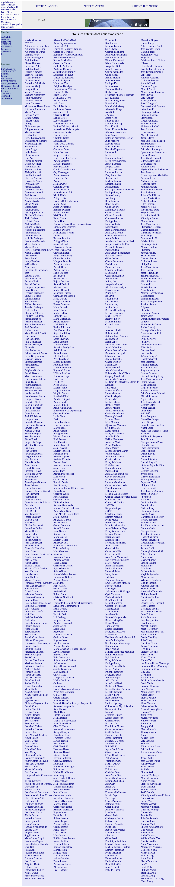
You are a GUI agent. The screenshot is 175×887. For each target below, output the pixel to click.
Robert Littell (112, 333)
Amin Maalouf (112, 367)
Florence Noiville (113, 735)
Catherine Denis (61, 149)
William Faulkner (62, 373)
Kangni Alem (31, 89)
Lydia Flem (59, 416)
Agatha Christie (32, 700)
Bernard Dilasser (61, 209)
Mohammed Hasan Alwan (37, 106)
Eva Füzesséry (60, 485)
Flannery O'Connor (114, 740)
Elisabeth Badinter (34, 215)
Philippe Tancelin (149, 594)
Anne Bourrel (31, 465)
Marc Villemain (148, 729)
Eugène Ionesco (61, 812)
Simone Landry (112, 195)
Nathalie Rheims (149, 181)
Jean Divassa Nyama (63, 232)
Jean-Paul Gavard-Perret (65, 545)
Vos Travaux (6, 98)
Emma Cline (31, 732)
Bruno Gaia (59, 491)
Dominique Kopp (113, 123)
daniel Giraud (60, 588)
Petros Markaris (113, 445)
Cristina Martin (112, 459)
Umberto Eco (60, 316)
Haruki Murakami (114, 654)
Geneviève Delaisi (62, 132)
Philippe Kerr (112, 83)
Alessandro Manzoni (115, 425)
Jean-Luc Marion (113, 442)
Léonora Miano (112, 534)
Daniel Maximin (113, 488)
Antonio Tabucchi (149, 585)
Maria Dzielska (60, 307)
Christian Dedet (61, 115)
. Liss (108, 327)
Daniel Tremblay (149, 637)
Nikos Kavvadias (113, 57)
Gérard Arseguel (33, 163)
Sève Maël (110, 387)
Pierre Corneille (32, 789)
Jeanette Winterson (150, 806)
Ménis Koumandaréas (116, 129)
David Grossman (61, 651)
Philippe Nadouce (114, 671)
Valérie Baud (31, 264)
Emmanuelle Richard (151, 189)
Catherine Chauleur (34, 666)
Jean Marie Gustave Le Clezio (120, 241)
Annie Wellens (148, 781)
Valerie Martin (112, 453)
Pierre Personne (113, 852)
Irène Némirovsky (114, 697)
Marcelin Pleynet (149, 54)
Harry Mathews (113, 468)
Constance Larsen (114, 218)
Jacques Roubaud (149, 272)
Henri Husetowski (62, 789)
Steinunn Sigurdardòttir (152, 465)
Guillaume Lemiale (114, 275)
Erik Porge (146, 74)
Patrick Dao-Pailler (34, 870)
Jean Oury (110, 783)
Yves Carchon (31, 571)
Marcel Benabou (33, 318)
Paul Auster (30, 195)
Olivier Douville (61, 258)
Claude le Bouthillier (115, 235)
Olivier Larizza (112, 212)
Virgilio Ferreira (61, 393)
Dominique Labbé (114, 158)
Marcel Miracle (112, 562)
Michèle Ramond (149, 135)
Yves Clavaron (32, 720)
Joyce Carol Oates (114, 749)
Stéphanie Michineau (115, 542)
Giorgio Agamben (33, 72)
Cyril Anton (30, 135)
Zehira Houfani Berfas (36, 353)
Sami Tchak (146, 600)
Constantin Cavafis (34, 611)
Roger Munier (112, 649)
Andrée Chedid (32, 669)
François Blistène (33, 399)
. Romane (145, 250)
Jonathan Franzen (62, 465)
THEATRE (6, 93)
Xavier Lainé (111, 178)
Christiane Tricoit (149, 643)
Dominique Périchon (115, 841)
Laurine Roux (147, 284)
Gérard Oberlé (112, 752)
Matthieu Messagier (115, 525)
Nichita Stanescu (149, 519)
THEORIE (5, 96)
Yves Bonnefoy (32, 436)
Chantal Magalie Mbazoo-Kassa (121, 496)
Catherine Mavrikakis (116, 485)
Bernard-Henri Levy (115, 310)
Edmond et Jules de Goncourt (68, 54)
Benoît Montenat (113, 600)
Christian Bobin (32, 410)
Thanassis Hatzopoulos (64, 720)
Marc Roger (147, 235)
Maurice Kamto (113, 46)
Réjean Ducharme (62, 281)
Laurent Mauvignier (115, 482)
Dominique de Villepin (64, 89)
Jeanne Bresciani (33, 488)
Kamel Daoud (31, 872)
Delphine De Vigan (62, 86)
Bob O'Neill (111, 746)
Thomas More (112, 611)
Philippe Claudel (33, 717)
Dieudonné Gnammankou (66, 605)
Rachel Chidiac (32, 683)
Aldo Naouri (111, 680)
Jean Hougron (60, 775)
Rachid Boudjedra (33, 453)
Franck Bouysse (32, 468)
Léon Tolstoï (147, 614)
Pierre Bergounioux (34, 356)
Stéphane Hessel (61, 752)
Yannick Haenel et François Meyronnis (72, 703)
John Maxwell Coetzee (36, 735)
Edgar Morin (111, 623)
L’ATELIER (6, 79)
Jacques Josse (60, 852)
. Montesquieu (112, 608)
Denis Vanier (147, 683)
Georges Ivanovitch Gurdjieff (67, 689)
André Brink (31, 496)
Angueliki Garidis (62, 519)
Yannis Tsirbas (148, 657)
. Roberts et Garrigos (151, 227)
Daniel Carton (31, 591)
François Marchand (114, 433)
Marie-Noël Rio (148, 206)
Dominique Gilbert (62, 577)
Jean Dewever (60, 183)
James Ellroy (59, 336)
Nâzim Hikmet (60, 755)
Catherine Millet (113, 551)
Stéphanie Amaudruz (35, 109)
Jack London (111, 338)
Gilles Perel (111, 838)
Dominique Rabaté (150, 112)
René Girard (59, 585)
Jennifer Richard (149, 186)
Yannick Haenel (61, 700)
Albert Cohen (31, 738)
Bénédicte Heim (61, 735)
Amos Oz (110, 786)
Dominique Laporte (115, 209)
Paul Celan (30, 620)
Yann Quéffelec (148, 100)
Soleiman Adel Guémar (65, 660)
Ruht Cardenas (32, 577)
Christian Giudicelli (63, 597)
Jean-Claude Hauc (62, 723)
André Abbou (31, 60)
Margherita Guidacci (63, 677)
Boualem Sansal (149, 359)
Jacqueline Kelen (113, 66)
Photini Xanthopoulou (152, 826)
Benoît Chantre (32, 646)
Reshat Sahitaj (148, 327)
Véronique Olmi (113, 760)
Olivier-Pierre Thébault (152, 603)
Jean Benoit (30, 336)
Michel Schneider (149, 396)
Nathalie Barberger (34, 238)
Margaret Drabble (62, 261)
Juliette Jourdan (61, 858)
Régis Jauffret (60, 829)
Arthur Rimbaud (149, 201)
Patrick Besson (32, 373)
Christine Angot (32, 126)
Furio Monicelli (113, 585)
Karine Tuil (146, 660)
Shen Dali (29, 847)
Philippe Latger (112, 221)
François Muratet (113, 660)
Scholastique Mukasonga (117, 643)
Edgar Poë (146, 57)
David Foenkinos (61, 422)
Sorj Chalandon (32, 631)
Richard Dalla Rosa (34, 852)
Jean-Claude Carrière (35, 585)
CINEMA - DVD (8, 71)
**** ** (29, 43)
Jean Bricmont (32, 494)
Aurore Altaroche (33, 100)
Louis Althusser (32, 103)
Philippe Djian (60, 241)
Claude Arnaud (32, 155)
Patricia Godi (59, 614)
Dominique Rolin (149, 244)
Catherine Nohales (114, 729)
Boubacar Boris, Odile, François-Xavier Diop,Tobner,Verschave (73, 225)
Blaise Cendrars (32, 626)
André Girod (59, 591)
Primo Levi (110, 293)
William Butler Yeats (151, 838)
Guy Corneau (31, 786)
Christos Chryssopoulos (11, 24)
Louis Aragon (31, 149)
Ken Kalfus (110, 43)
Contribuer (6, 51)
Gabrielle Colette (33, 749)
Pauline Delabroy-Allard (65, 126)
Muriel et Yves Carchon (36, 568)
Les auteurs (6, 49)
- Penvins (110, 835)
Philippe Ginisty (61, 580)
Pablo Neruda (112, 700)
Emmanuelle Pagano (115, 792)
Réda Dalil (30, 849)
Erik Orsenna (111, 769)
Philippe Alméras (33, 97)
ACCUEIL (6, 37)
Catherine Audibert (34, 189)
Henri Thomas (148, 605)
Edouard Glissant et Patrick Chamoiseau (73, 603)
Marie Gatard (60, 537)
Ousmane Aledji (32, 86)
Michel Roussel (148, 281)
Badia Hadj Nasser (114, 686)
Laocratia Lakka (113, 183)
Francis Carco (31, 574)
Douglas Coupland (34, 806)
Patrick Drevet (60, 267)
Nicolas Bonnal (32, 430)
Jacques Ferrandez (62, 390)
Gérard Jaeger (60, 821)
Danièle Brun (31, 519)
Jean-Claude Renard (151, 158)
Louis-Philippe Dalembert (37, 844)
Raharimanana (148, 132)
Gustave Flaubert (61, 413)
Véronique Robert (149, 218)
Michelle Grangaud (62, 634)
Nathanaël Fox (60, 453)
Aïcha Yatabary (148, 835)
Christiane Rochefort (151, 232)
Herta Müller (111, 646)
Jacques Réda (147, 138)
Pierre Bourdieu (32, 462)
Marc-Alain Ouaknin (115, 778)
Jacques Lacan (112, 166)
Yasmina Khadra (113, 89)
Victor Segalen (148, 407)
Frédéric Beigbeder (34, 293)
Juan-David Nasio (114, 683)
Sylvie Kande (112, 49)
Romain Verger (148, 712)
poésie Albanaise (33, 40)
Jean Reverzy (147, 172)
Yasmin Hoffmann (62, 758)
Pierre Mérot (111, 519)
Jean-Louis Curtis (33, 812)
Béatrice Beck (31, 281)
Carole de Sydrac (61, 80)
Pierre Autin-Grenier (35, 198)
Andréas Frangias (62, 459)
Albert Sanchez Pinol (151, 46)
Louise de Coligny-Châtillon (67, 49)
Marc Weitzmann (149, 778)
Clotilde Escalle (61, 356)
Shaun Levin (111, 298)
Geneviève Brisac (33, 499)
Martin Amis (31, 112)
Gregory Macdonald (115, 376)
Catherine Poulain (149, 80)
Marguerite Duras (62, 301)
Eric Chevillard (32, 680)
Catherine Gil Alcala (35, 83)
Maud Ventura (148, 703)
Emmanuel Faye (61, 376)
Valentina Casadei (33, 594)
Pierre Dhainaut (61, 189)
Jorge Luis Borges (33, 442)
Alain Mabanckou (114, 370)
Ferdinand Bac (32, 209)
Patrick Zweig (148, 875)
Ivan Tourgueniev (149, 620)
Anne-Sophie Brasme (35, 482)
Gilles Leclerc (112, 258)
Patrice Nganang (113, 703)
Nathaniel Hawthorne (64, 729)
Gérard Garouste (61, 525)
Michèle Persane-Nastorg (117, 847)
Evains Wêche (148, 766)
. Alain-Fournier (32, 77)
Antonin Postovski (150, 77)
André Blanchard (33, 384)
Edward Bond (31, 427)
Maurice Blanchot (33, 390)
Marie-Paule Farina (62, 367)
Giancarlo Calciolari (35, 548)
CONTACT (6, 44)
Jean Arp (29, 158)
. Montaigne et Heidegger (117, 591)
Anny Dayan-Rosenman (65, 43)
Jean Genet (58, 554)
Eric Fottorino (60, 442)
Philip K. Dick (60, 198)
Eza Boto (29, 448)
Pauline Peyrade (8, 9)
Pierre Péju (110, 826)
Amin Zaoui (147, 858)
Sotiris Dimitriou (61, 212)
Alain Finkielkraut (62, 407)
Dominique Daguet (34, 841)
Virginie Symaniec (150, 574)
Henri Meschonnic (114, 522)
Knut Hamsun (60, 709)
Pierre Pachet (111, 789)
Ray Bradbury (31, 476)
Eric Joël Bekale (33, 295)
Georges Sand (147, 350)
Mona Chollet (31, 689)
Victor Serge (147, 427)
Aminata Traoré (148, 634)
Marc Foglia (59, 427)
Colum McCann (113, 499)
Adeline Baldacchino (35, 229)
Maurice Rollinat (149, 247)
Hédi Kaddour (60, 870)
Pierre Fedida (60, 384)
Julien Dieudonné (62, 206)
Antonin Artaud (32, 166)
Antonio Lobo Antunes (116, 336)
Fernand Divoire (61, 238)
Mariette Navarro (113, 692)
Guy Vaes (145, 671)
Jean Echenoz (60, 310)
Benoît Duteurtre (61, 304)
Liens (3, 54)
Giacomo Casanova (34, 597)
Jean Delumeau (60, 146)
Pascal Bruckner (33, 516)
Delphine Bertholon (34, 370)
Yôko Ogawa (111, 758)
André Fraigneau (61, 456)
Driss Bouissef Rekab (151, 146)
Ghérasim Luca (112, 356)
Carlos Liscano (112, 324)
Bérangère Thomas (150, 608)
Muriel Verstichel (149, 717)
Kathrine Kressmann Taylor (118, 138)
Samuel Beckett (32, 284)
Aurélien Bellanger (34, 307)
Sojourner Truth (149, 482)
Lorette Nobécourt (114, 717)
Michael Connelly (33, 769)
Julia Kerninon (112, 80)
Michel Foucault (61, 445)
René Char (30, 657)
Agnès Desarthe (8, 2)
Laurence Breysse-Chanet (37, 491)
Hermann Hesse (61, 749)
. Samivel (145, 341)
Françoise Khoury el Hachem (119, 94)
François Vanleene (150, 686)
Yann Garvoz (59, 531)
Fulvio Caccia (31, 537)
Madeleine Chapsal (34, 651)
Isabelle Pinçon (112, 870)
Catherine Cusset (33, 818)
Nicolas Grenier (61, 643)
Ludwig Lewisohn (114, 313)
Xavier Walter (148, 763)
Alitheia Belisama (33, 304)
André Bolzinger (33, 416)
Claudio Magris (113, 396)
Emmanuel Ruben (149, 298)
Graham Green (60, 637)
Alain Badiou (31, 218)
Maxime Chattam (33, 663)
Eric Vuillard (147, 749)
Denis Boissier (32, 413)
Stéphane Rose (148, 255)
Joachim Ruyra (148, 304)
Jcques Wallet (147, 758)
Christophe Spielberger (152, 516)
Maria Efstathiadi (62, 318)
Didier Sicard (147, 456)
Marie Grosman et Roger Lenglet (69, 649)
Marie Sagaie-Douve (151, 324)
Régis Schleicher (149, 387)
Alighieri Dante (32, 864)
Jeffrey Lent (111, 281)
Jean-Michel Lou (113, 347)
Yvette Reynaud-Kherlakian (154, 175)
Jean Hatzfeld (60, 717)
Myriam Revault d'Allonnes (154, 169)
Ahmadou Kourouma (115, 132)
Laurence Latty (112, 224)
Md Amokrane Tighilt (151, 611)
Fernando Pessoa (113, 858)
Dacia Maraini (112, 430)
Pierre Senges (147, 422)
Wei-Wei (145, 769)
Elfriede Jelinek (61, 844)
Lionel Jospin (60, 849)
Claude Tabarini (149, 582)
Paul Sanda (146, 353)
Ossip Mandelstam (114, 413)
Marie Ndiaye (112, 694)
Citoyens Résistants (150, 161)
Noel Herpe (59, 743)
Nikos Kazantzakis (114, 63)
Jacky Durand (60, 298)
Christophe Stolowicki (152, 551)
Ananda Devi (59, 181)
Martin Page (111, 795)
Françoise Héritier (62, 738)
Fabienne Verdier (149, 706)
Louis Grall (59, 628)
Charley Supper (148, 560)
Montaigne (110, 588)
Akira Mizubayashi (9, 7)
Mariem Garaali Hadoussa (66, 508)
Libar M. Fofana (61, 425)
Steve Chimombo (33, 686)
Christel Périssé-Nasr (115, 844)
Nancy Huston (60, 792)
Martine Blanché (33, 387)
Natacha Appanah (33, 143)
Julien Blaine (31, 382)
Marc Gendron (60, 551)
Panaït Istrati (59, 815)
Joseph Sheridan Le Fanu (117, 244)
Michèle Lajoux (113, 181)
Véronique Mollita (114, 580)
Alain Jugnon (60, 867)
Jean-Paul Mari (112, 436)
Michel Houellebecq (63, 772)
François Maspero (114, 462)
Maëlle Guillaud (61, 680)
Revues (4, 91)
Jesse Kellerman (113, 69)
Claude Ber (30, 347)
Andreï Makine (112, 407)
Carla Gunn (59, 686)
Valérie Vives (147, 738)
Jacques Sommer (149, 494)
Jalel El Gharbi (60, 324)
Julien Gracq (59, 626)
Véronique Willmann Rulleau (155, 795)
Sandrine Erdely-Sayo (64, 347)
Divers (56, 235)
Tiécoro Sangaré (149, 356)
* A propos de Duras (35, 51)
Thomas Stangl (148, 522)
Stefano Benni (32, 330)
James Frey (59, 471)
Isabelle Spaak (148, 514)
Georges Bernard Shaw (152, 442)
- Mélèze (109, 511)
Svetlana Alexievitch (35, 94)
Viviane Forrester (62, 436)
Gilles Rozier (147, 295)
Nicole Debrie (60, 100)
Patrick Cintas (32, 706)
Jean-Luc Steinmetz (150, 534)
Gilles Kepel (111, 74)
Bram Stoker (147, 545)
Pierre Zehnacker (149, 861)
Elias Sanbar (147, 347)
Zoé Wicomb (147, 792)
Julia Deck (58, 103)
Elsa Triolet (146, 649)
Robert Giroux (60, 594)
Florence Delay (60, 135)
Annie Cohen (31, 746)
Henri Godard (60, 608)
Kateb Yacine (147, 832)
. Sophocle (146, 496)
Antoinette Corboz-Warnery (38, 783)
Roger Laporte (112, 204)
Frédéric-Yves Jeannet (64, 838)
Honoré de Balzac (62, 46)
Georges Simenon (149, 471)
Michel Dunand (61, 290)
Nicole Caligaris (33, 557)
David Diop (59, 221)
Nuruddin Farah (61, 364)
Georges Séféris (148, 405)
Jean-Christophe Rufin (152, 301)
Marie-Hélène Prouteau (152, 92)
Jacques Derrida (61, 155)
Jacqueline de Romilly (64, 72)
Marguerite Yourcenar (151, 847)
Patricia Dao (31, 867)
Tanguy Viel (147, 726)
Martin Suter (147, 565)
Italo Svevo (146, 568)
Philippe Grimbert (62, 646)
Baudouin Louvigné (115, 353)
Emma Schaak (148, 382)
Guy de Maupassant (115, 476)
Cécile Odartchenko (115, 755)
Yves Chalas (31, 634)
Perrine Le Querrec (114, 247)
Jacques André (32, 120)
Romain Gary (60, 534)
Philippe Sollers (149, 485)
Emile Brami (31, 479)
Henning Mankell (113, 416)
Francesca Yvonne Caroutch (38, 582)
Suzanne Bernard (33, 359)
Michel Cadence (33, 539)
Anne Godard (60, 611)
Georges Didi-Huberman (65, 201)
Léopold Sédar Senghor (152, 425)
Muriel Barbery (32, 244)
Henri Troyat (147, 654)
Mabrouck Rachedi (150, 126)
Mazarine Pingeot (149, 40)
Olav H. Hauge (60, 726)
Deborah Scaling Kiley (152, 376)
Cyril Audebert (32, 183)
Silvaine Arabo (32, 146)
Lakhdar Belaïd (32, 298)
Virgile (144, 735)
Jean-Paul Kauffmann (116, 54)
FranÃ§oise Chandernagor (38, 643)
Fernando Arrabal (33, 161)
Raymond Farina (61, 370)
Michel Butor (31, 531)
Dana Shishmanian (150, 448)
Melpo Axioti (31, 204)
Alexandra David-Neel (64, 40)
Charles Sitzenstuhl (150, 476)
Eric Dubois (59, 275)
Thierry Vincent (148, 732)
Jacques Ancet (32, 115)
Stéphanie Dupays (62, 293)
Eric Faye (58, 382)
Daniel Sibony (148, 453)
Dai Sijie (145, 468)
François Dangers (33, 858)
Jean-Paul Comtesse (34, 763)
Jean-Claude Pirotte (150, 49)
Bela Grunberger (61, 657)
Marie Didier (59, 204)
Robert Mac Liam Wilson (117, 373)
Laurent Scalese (148, 373)
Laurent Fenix (60, 387)
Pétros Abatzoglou (34, 57)
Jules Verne (146, 715)
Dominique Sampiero (151, 344)
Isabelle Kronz (112, 143)
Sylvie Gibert (60, 571)
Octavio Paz (111, 821)
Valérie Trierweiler (150, 646)
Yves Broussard (32, 514)
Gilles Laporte (112, 206)
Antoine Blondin (33, 407)
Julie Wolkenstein (149, 818)
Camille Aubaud (33, 175)
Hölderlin (58, 763)
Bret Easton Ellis (61, 330)
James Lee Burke (33, 528)
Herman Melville (113, 516)
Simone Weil (147, 772)
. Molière (109, 577)
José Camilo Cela (33, 617)
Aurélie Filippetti (61, 399)
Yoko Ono (110, 766)
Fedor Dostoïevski (62, 250)
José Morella (111, 614)
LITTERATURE (8, 81)
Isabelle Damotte (33, 855)
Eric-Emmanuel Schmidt (153, 393)
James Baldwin (32, 232)
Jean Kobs (110, 112)
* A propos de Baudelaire (37, 46)
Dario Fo (57, 419)
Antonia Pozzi (148, 83)
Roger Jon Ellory (61, 333)
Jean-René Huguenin (63, 783)
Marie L (109, 155)
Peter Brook (30, 511)
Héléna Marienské (114, 439)
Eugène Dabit (31, 829)
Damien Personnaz (114, 849)
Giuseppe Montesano (115, 605)
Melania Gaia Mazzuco (116, 494)
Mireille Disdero (61, 229)
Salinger (145, 336)
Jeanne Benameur (33, 321)
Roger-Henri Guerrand (64, 666)
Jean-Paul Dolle (61, 244)
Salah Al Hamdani (34, 74)
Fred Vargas (147, 689)
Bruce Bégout (31, 290)
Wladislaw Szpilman (151, 580)
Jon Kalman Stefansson (152, 525)
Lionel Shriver (148, 450)
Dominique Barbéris (35, 241)
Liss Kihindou (112, 97)
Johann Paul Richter (151, 195)
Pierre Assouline (33, 169)
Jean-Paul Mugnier (114, 640)
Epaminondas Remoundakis (154, 152)
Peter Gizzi (58, 600)
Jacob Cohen (31, 743)
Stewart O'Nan (112, 743)
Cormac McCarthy (114, 502)
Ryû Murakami (112, 657)
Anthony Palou (112, 804)
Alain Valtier (147, 677)
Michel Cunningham (35, 809)
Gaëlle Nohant (112, 732)
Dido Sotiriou (147, 505)
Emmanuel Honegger (63, 766)
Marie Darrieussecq (34, 875)
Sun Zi (144, 864)
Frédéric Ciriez (32, 712)
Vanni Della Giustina (63, 143)
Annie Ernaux (60, 353)
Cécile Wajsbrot (149, 755)
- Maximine (111, 491)
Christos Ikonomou (62, 806)
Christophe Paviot (114, 818)
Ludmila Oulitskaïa (114, 781)
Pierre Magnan (112, 393)
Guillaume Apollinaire (36, 140)
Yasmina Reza (148, 178)
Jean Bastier (31, 255)
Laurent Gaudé (60, 539)
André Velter (147, 694)
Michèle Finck (60, 405)
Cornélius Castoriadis (35, 605)
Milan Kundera (112, 146)
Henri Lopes (111, 341)
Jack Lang (110, 198)
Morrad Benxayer (33, 344)
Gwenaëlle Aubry (33, 181)
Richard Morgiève (114, 620)
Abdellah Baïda (32, 224)
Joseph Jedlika (60, 841)
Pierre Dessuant (61, 175)
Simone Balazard (33, 227)
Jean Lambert (112, 186)
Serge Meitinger (113, 508)
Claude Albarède (33, 80)
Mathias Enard (60, 344)
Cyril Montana (112, 594)
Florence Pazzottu (114, 824)
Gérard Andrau (32, 117)
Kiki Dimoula (60, 215)
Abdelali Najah (112, 677)
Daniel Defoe (60, 117)
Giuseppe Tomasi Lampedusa (119, 189)
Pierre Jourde (59, 861)
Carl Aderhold (32, 69)
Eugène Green (60, 640)
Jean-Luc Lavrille (114, 232)
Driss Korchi (111, 126)
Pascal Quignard (149, 103)
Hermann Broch (32, 508)
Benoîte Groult (60, 654)
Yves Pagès (110, 798)
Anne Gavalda (60, 542)
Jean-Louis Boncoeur (35, 425)
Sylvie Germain (61, 568)
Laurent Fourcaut (61, 450)
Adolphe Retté (148, 166)
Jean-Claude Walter (150, 760)
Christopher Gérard (62, 565)
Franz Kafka (111, 40)
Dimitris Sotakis (149, 502)
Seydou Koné (112, 120)
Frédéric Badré (32, 221)
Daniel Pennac (112, 832)
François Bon (31, 419)
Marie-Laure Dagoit (34, 838)
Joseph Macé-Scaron (115, 379)
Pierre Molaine (112, 571)
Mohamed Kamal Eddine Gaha (68, 488)
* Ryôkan (145, 307)
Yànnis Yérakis (148, 841)
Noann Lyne (111, 364)
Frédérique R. (147, 109)
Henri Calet (30, 551)
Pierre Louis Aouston (35, 138)
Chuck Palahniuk (113, 801)
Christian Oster (112, 772)
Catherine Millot (113, 554)
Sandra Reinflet (148, 143)
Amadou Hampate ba (63, 706)
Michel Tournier (149, 626)
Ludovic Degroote (62, 120)
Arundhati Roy (148, 290)
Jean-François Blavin (35, 396)
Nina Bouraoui (7, 27)
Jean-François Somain (152, 491)
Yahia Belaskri (32, 301)
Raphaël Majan (112, 405)
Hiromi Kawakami (114, 60)
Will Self (145, 413)
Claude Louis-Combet (116, 350)
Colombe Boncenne (34, 422)
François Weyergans (151, 783)
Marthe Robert (148, 221)
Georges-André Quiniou (153, 106)
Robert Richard (148, 183)
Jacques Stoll (147, 548)
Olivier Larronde (113, 215)
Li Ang (28, 123)
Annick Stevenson (150, 539)
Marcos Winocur (149, 804)
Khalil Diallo (59, 195)
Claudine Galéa (61, 499)
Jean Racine (147, 129)
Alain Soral (146, 499)
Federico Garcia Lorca (116, 344)
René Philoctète (113, 864)
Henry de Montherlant (64, 57)
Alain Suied (147, 557)
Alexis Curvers (32, 815)
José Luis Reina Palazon (153, 140)
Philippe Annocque (34, 129)
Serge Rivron (147, 212)
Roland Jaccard (60, 818)
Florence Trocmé (149, 651)
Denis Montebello (114, 597)
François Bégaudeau (35, 287)
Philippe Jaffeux (61, 824)
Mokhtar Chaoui (33, 649)
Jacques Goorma (61, 620)
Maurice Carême (33, 580)
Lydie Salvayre (7, 17)
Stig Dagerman (32, 835)
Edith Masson (112, 465)
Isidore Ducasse (61, 278)
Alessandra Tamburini (152, 591)
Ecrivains (5, 74)
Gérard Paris (111, 815)
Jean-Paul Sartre (149, 367)
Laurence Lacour (113, 172)
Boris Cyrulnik (32, 821)
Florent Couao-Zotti (34, 798)
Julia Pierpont (112, 867)
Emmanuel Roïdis (150, 238)
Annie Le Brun (112, 238)
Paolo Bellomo (32, 310)
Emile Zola (146, 867)
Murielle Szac (147, 577)
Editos (4, 76)
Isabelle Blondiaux (34, 405)
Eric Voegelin (147, 740)
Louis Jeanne (59, 832)
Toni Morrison (112, 626)
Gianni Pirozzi (148, 51)
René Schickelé (148, 384)
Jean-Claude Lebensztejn (117, 252)
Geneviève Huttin (62, 795)
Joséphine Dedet (61, 112)
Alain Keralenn (112, 77)
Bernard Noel (112, 723)
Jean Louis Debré (62, 97)
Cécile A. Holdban (62, 760)
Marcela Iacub (60, 804)
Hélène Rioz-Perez (150, 209)
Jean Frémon (59, 468)
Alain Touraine (148, 617)
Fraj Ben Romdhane (34, 316)
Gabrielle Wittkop (149, 809)
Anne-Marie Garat (62, 511)
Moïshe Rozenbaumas (152, 293)
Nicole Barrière (32, 252)
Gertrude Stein (148, 528)
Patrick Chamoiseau (34, 637)
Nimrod (109, 712)
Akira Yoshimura (149, 844)
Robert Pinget (147, 43)
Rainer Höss (59, 769)
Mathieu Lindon (113, 321)
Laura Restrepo (148, 163)
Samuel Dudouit (61, 284)
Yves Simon (147, 473)
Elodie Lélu (111, 272)
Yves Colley (31, 752)
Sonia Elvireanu (61, 338)
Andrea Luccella (113, 359)
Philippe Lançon (113, 192)
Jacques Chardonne (34, 660)
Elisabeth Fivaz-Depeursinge (67, 410)
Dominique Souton (150, 511)
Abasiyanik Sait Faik (151, 333)
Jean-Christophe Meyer (116, 528)
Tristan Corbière (33, 781)
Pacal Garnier (60, 522)
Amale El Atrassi (61, 321)
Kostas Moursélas (114, 628)
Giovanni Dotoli (61, 252)
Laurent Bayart (32, 275)
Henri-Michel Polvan (151, 66)
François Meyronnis (115, 531)
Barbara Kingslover (115, 100)
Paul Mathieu (112, 471)
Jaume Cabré (31, 534)
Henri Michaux (112, 537)
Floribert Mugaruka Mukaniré (120, 637)
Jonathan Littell (113, 330)
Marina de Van (60, 83)
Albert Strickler (148, 554)
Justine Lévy (111, 307)
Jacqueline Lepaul (114, 284)
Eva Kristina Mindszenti (117, 560)
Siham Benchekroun (35, 324)
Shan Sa (145, 310)
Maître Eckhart (60, 313)
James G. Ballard (33, 235)
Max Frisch (59, 476)
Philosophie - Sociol (10, 86)
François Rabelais (149, 115)
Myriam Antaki (32, 132)
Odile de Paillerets (62, 66)
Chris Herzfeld (60, 746)
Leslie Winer (147, 801)
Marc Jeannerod (61, 835)
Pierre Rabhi (147, 117)
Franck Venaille (148, 697)
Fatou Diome (7, 12)
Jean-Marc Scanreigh (151, 379)
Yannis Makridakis (114, 410)
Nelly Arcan (31, 152)
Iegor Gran (58, 631)
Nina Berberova (32, 350)
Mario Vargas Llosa (150, 692)
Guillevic (58, 683)
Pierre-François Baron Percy (39, 250)
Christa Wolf (147, 812)
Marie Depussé (60, 152)
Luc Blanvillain (32, 393)
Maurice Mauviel (113, 479)
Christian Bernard (33, 361)
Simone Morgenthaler (116, 617)
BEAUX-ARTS (8, 69)
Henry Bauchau (32, 261)
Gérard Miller (112, 548)
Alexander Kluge (113, 109)
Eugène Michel (112, 539)
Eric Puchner (147, 97)
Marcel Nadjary (113, 669)
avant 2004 (6, 42)
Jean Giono (59, 582)
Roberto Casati (32, 600)
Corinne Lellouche (114, 270)
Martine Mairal (112, 402)
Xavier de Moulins (62, 60)
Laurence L (110, 152)
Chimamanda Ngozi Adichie (119, 706)
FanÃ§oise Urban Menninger (155, 663)
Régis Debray (60, 94)
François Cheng (32, 671)
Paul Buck (30, 522)
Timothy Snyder (149, 479)
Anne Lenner (111, 278)
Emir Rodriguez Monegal (117, 582)
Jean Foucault (60, 448)
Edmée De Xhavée (62, 92)
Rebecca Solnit (148, 488)
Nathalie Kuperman (115, 149)
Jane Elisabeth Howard (64, 778)
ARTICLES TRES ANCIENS (145, 6)
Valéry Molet (111, 574)
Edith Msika (111, 634)
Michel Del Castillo (63, 123)
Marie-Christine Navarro (117, 689)
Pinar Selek (146, 410)
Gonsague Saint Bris (151, 330)
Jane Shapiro (147, 439)
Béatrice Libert (112, 318)
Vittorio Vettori (148, 720)
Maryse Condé (32, 766)
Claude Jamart (60, 826)
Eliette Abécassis (33, 63)
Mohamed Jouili (61, 855)
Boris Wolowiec (149, 821)
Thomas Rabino (149, 123)
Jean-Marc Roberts (150, 224)
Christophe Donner (62, 247)
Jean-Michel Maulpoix (116, 473)
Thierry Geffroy (61, 548)
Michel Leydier (112, 316)
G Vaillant (146, 674)
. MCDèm (110, 505)
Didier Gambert (61, 502)
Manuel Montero (113, 603)
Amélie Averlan (32, 201)
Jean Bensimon (32, 338)
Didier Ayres (31, 206)
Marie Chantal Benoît (35, 333)
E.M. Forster (59, 439)
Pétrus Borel (31, 439)
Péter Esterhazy (61, 359)
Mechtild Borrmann (34, 445)
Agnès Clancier (32, 715)
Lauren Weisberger (150, 775)
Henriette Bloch (32, 402)
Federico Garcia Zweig (152, 878)
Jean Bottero (31, 450)
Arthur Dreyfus (60, 270)
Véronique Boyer (33, 473)
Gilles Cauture (32, 608)
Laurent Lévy (112, 304)
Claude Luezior (112, 361)
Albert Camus (31, 562)
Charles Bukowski (34, 525)
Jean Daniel (30, 861)
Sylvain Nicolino (113, 709)
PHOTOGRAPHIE (9, 88)
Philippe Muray (113, 663)
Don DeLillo (59, 140)
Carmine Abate (32, 54)
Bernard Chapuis (33, 654)
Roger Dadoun (32, 832)
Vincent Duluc (60, 287)
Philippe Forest (60, 433)
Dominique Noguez (115, 726)
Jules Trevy (146, 640)
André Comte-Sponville (36, 760)
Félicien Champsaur (34, 640)
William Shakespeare (151, 436)
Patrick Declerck (61, 106)
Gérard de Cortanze (63, 51)
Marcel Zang (147, 855)
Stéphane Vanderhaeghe (152, 680)
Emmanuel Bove (33, 471)
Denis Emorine (60, 341)
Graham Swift (148, 571)
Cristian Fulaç (60, 479)
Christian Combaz (33, 755)
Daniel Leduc (112, 264)
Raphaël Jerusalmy (62, 847)
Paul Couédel (31, 801)
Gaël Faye (58, 379)
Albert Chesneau (33, 674)
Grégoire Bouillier (34, 456)
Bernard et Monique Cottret (38, 795)
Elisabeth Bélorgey (34, 313)
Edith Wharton (148, 786)
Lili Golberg (59, 617)
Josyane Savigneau (150, 370)
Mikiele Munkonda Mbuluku (119, 651)
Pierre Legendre (113, 267)
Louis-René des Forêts (64, 158)
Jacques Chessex (33, 677)
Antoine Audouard (34, 192)
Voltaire (145, 743)
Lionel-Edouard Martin (116, 450)
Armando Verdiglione (151, 709)
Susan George (60, 562)
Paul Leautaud (112, 250)
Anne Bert (30, 367)
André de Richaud (62, 69)
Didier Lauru (111, 227)
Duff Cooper (31, 772)
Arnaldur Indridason (63, 809)
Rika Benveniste (33, 341)
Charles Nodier (112, 720)
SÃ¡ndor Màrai (112, 427)
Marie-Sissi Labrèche (115, 161)
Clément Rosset (148, 258)
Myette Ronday (148, 252)
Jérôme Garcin (60, 516)
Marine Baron (31, 247)
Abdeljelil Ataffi (33, 172)
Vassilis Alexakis (33, 92)
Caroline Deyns (61, 186)
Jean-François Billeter (35, 379)
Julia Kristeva (112, 140)
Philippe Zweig (148, 870)
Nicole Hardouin (61, 715)
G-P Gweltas (59, 694)
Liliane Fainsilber (62, 361)
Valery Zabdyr (148, 852)
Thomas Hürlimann (63, 786)
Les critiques (6, 47)
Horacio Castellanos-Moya (38, 603)
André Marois (112, 448)
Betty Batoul (31, 258)
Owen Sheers (147, 445)
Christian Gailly (61, 494)
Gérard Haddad (60, 697)
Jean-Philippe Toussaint (152, 631)
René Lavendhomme (115, 229)
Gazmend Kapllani (114, 51)
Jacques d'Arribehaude (36, 826)
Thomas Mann (112, 419)
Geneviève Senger (150, 419)
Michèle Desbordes (62, 163)
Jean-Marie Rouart (150, 267)
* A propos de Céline (35, 49)
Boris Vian (146, 723)
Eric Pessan (111, 855)
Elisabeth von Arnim (10, 14)
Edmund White (148, 789)
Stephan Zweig (148, 872)
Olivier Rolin (147, 241)
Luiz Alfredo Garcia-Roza (66, 514)
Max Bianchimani (33, 376)
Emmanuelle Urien (150, 669)
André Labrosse (113, 163)
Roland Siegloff (148, 462)
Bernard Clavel (32, 723)
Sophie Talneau (148, 588)
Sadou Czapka (32, 824)
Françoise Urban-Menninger (8, 20)
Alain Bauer (31, 267)
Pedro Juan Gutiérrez (63, 692)
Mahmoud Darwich (34, 878)
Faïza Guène (59, 663)
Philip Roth (146, 264)
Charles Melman (113, 514)
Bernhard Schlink (149, 390)
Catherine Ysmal (149, 849)
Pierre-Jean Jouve (62, 864)
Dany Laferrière (113, 175)
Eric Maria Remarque (151, 149)
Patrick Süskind (148, 562)
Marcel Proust (148, 89)
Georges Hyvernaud (63, 801)
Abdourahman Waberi (152, 752)
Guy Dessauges (61, 172)
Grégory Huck (60, 781)
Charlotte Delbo (61, 138)
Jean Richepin (148, 192)
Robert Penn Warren (115, 829)
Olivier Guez (59, 674)
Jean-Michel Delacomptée (66, 129)
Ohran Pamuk (112, 806)
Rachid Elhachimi (62, 327)
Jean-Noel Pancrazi (114, 809)
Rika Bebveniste (33, 278)
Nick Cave (30, 614)
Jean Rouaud (147, 270)
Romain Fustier (61, 482)
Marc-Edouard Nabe (115, 666)
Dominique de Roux (63, 74)
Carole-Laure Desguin (64, 169)
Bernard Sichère (149, 459)
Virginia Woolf (148, 824)
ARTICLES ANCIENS (94, 6)
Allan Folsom (60, 430)
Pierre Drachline (61, 264)
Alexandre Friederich (63, 473)
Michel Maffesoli (113, 390)
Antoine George (61, 560)
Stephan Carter (32, 588)
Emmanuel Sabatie (150, 313)
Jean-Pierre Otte (8, 5)
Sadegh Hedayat (61, 732)
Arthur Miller (112, 545)
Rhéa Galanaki (60, 496)
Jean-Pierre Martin (114, 456)
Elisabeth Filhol (61, 396)
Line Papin (110, 812)
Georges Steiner (149, 531)
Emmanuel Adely (33, 66)
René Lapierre (112, 201)
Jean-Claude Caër (33, 542)
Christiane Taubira (150, 597)
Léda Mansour (112, 422)
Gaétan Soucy (147, 508)
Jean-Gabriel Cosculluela (37, 792)
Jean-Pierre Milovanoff (116, 557)
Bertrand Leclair (113, 255)
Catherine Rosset (149, 261)
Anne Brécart (31, 485)
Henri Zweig (147, 881)
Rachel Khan (111, 92)
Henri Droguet (60, 272)
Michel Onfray (112, 763)
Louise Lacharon (113, 169)
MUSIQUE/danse (9, 83)
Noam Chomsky (33, 692)
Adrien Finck (59, 402)
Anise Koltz (111, 117)
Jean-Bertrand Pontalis (152, 72)
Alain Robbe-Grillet (151, 215)
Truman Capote (32, 565)
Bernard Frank (60, 462)
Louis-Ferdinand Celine (36, 623)
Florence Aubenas (33, 178)
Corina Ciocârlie (33, 709)
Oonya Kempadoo (114, 72)
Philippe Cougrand (34, 804)
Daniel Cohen (31, 740)
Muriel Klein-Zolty (114, 106)
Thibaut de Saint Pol (63, 77)
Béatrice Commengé (35, 758)
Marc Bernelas (32, 364)
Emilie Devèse (60, 178)
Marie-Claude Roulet (151, 278)
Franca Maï (110, 399)
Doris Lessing (112, 290)
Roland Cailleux (33, 545)
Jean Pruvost (147, 94)
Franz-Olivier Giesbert (64, 574)
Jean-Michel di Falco (63, 192)
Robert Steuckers (149, 537)
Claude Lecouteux (114, 261)
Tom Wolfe (146, 815)
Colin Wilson (147, 798)
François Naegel (113, 674)
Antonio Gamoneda (63, 505)
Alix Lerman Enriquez (116, 287)
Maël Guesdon (60, 671)
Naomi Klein (111, 103)
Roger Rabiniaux (149, 120)
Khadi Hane (59, 712)
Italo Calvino (31, 560)
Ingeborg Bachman (34, 212)
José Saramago (148, 361)
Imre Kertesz (111, 86)
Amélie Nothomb (113, 738)
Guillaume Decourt (62, 109)
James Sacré (147, 316)
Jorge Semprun (148, 416)
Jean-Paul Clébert (33, 726)
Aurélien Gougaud (62, 623)
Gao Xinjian (147, 829)
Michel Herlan (60, 740)
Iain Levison (111, 301)
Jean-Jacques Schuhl (151, 402)
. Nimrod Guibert (113, 715)
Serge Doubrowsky (62, 255)
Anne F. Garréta (61, 528)
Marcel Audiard (32, 186)
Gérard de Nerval (62, 63)
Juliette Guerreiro (62, 669)
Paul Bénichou (32, 327)
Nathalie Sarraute (149, 364)
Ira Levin (109, 295)
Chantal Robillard (149, 229)
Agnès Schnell (148, 399)
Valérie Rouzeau (149, 287)
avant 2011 (6, 39)
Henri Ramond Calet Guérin (38, 554)
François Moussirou (115, 631)
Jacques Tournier (149, 628)
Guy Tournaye (148, 623)
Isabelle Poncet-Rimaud (152, 69)
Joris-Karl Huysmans (63, 798)
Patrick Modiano (113, 568)
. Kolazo (109, 115)
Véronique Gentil (62, 557)
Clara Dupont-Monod (64, 295)
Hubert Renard (148, 155)
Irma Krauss (111, 135)
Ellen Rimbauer (148, 204)
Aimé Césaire (31, 628)
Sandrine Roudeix (149, 275)
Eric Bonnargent (33, 433)
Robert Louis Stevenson (152, 542)
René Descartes (61, 166)
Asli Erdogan (59, 350)
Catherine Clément (34, 729)
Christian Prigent (149, 86)
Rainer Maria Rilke (150, 198)
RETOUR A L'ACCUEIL (47, 6)
